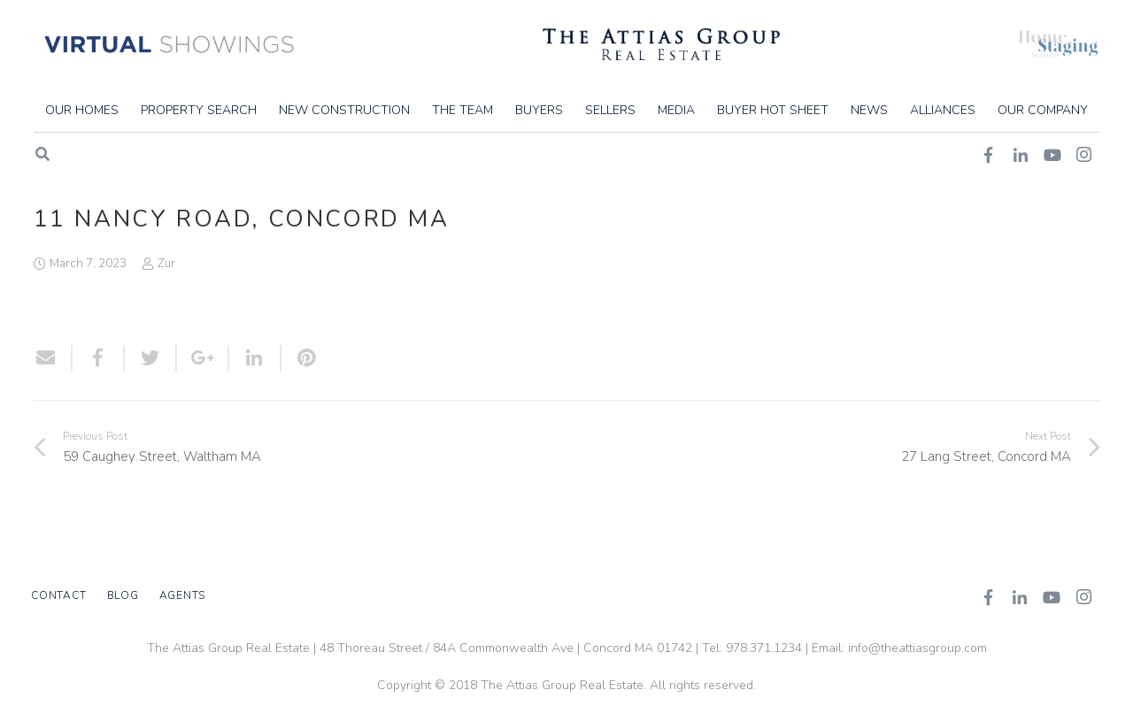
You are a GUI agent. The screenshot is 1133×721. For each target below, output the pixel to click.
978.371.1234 (764, 648)
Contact (58, 595)
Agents (182, 595)
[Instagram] (1083, 597)
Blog (123, 595)
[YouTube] (1051, 597)
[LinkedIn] (1020, 597)
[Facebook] (988, 597)
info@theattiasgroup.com (917, 648)
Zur (166, 263)
